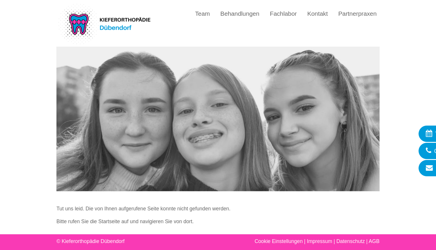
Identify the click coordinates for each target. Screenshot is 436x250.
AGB (374, 241)
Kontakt (317, 13)
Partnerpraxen (357, 13)
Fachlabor (283, 13)
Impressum (319, 241)
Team (202, 13)
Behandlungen (239, 13)
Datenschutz (350, 241)
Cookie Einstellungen (279, 241)
